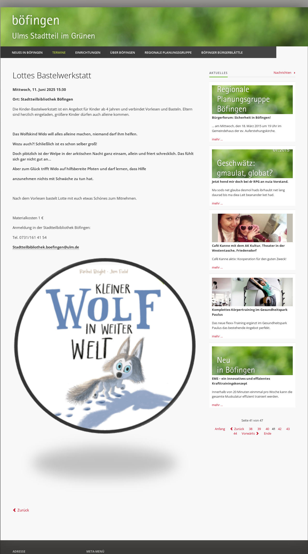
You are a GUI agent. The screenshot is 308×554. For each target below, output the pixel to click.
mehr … (217, 139)
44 (235, 433)
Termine (59, 52)
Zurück (23, 510)
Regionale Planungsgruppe (168, 52)
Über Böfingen (122, 52)
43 (288, 429)
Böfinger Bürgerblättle (222, 52)
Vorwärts (248, 433)
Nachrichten (282, 72)
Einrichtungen (87, 52)
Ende (267, 433)
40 (267, 429)
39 (259, 429)
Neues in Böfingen (27, 52)
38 (250, 429)
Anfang (220, 429)
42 (279, 429)
